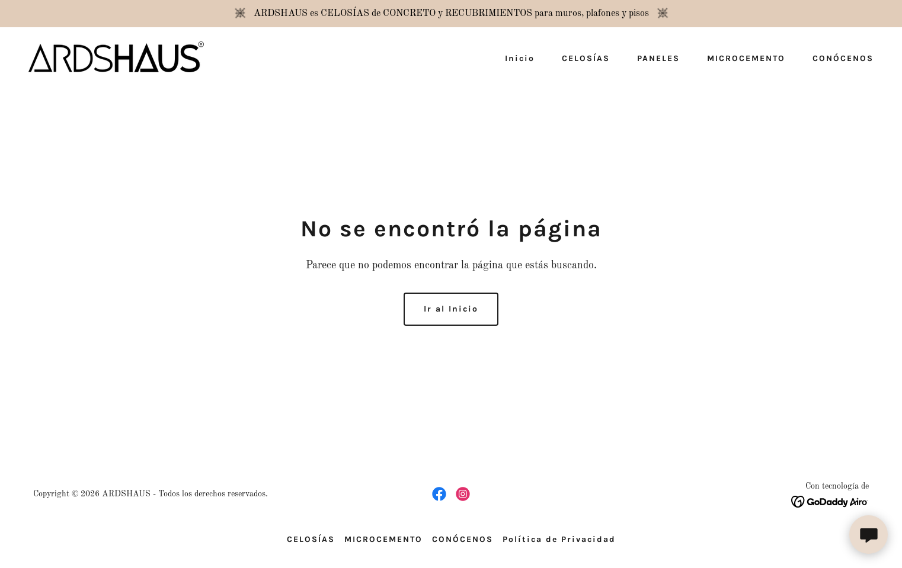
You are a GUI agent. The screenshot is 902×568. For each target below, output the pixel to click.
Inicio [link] (520, 58)
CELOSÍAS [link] (586, 58)
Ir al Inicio (451, 309)
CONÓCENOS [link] (843, 58)
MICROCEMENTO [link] (746, 58)
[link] (116, 57)
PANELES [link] (658, 58)
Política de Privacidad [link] (559, 539)
